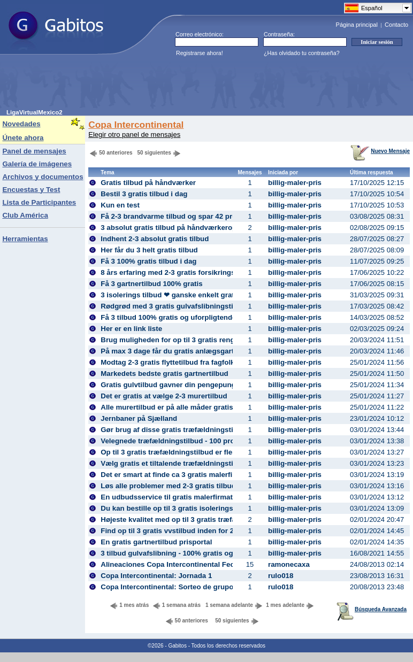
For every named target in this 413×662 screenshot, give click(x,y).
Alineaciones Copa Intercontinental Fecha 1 (174, 564)
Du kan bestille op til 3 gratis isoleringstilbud (177, 508)
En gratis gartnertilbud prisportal (156, 542)
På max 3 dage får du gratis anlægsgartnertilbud (182, 351)
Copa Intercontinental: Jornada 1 (156, 576)
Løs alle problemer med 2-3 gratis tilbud (168, 486)
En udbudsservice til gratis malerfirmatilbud (175, 497)
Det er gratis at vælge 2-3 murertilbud (164, 396)
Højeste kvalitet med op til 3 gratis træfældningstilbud (192, 519)
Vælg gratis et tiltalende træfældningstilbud (174, 463)
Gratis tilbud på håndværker (148, 183)
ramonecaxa (289, 564)
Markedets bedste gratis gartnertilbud (164, 374)
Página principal (357, 24)
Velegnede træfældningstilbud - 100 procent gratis (186, 441)
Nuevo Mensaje (380, 151)
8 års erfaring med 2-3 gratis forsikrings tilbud (178, 272)
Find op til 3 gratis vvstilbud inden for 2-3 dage (179, 531)
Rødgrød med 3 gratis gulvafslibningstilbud (174, 306)
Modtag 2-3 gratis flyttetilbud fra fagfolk (167, 362)
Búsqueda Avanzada (371, 609)
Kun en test (120, 205)
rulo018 (280, 576)
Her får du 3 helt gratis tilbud (149, 250)
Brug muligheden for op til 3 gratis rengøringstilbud (188, 340)
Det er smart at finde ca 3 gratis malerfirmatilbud (183, 475)
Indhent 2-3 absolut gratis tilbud (155, 239)
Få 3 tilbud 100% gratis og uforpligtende (168, 317)
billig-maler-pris (295, 183)
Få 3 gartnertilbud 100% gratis (151, 284)
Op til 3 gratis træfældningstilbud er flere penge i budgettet (200, 452)
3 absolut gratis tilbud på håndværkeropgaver (178, 228)
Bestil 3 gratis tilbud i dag (144, 194)
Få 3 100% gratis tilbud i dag (148, 261)
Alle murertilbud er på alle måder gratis (167, 407)
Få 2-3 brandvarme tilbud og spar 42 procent (176, 216)
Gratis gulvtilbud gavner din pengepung (168, 385)
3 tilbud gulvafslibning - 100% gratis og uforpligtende (190, 553)
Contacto (396, 24)
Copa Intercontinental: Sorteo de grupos (169, 587)
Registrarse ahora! (199, 53)
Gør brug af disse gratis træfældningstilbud (174, 430)
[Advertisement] (201, 85)
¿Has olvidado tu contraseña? (302, 53)
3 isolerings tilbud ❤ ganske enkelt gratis (170, 295)
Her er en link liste (131, 329)
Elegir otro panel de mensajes (134, 134)
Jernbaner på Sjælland (139, 418)
